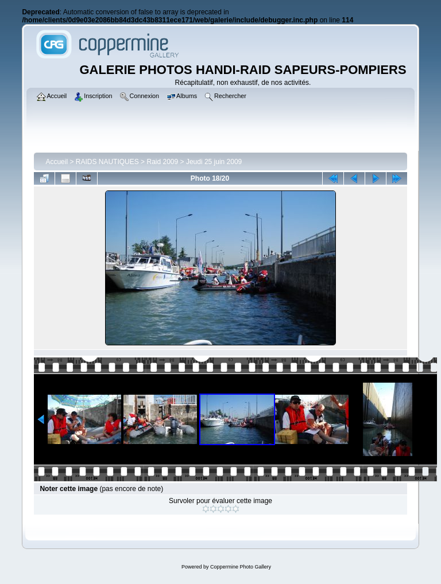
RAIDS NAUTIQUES (107, 162)
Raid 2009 (162, 162)
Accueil (56, 162)
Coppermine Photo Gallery (240, 567)
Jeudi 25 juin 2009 (214, 162)
